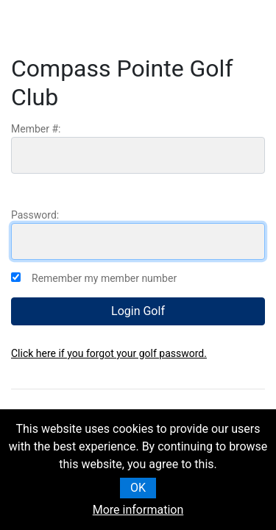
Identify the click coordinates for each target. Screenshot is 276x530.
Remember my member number (104, 278)
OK (138, 488)
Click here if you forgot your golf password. (109, 353)
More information (138, 510)
